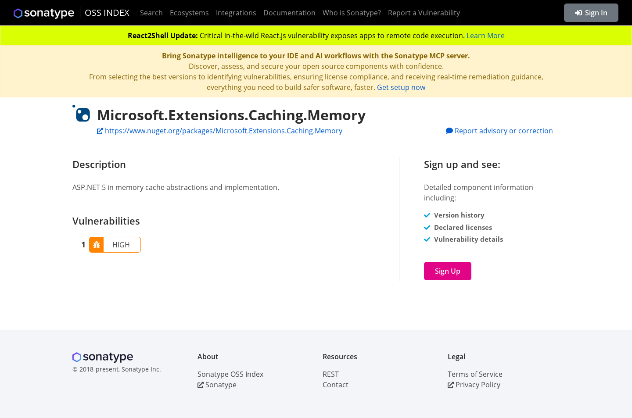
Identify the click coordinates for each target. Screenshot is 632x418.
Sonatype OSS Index (230, 374)
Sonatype (217, 384)
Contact (335, 384)
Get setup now (401, 87)
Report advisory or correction (499, 131)
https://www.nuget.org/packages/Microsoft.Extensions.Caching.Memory (219, 131)
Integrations (236, 13)
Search (151, 13)
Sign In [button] (591, 13)
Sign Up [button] (447, 271)
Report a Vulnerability (424, 13)
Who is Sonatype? (352, 13)
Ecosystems (189, 13)
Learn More (486, 35)
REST (331, 374)
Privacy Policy (474, 384)
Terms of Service (475, 374)
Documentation (289, 13)
